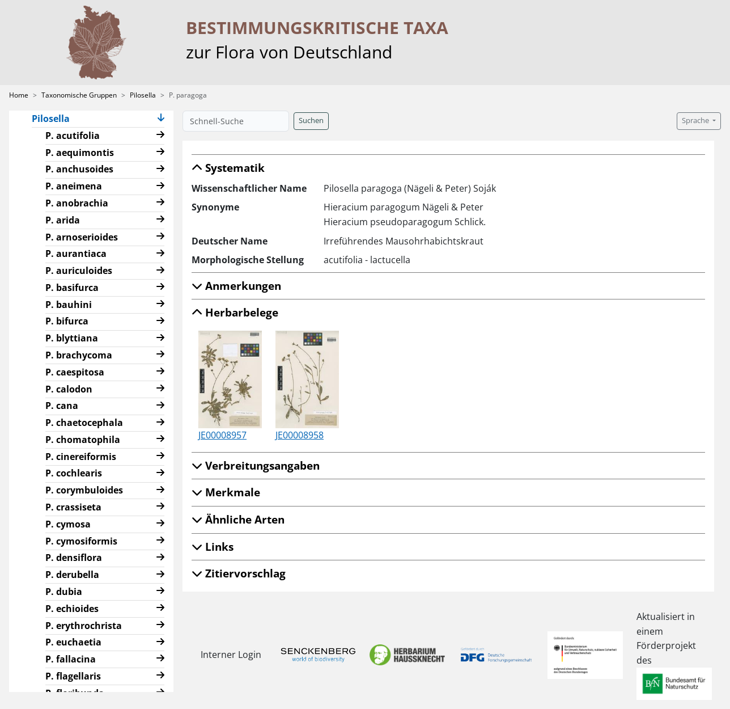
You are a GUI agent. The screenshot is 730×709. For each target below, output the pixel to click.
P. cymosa (68, 524)
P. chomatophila (82, 439)
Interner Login (229, 654)
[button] (161, 119)
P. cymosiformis (81, 541)
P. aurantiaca (76, 253)
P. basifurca (72, 287)
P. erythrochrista (83, 625)
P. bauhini (68, 304)
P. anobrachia (76, 203)
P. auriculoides (78, 270)
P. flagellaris (73, 676)
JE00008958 (299, 435)
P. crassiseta (73, 507)
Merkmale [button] (226, 492)
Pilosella (143, 95)
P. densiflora (73, 557)
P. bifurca (66, 321)
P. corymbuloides (84, 490)
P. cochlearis (73, 473)
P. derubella (72, 574)
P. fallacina (70, 659)
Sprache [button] (696, 120)
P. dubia (63, 591)
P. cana (61, 405)
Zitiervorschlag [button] (239, 573)
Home (18, 95)
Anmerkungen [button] (236, 285)
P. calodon (68, 389)
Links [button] (213, 546)
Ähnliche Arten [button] (238, 519)
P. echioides (72, 608)
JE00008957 (222, 435)
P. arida (62, 220)
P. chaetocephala (84, 422)
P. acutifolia (72, 135)
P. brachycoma (78, 355)
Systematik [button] (228, 167)
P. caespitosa (74, 372)
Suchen (311, 120)
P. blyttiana (71, 338)
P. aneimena (73, 186)
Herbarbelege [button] (235, 312)
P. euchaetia (73, 642)
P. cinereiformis (80, 456)
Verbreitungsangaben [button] (256, 465)
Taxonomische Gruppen (79, 95)
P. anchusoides (79, 169)
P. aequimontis (79, 152)
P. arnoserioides (81, 237)
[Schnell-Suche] (235, 121)
